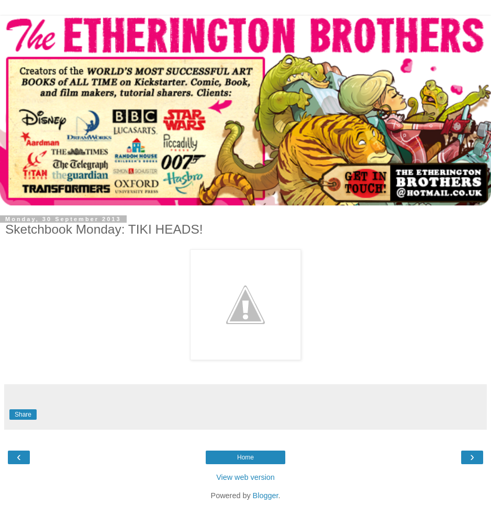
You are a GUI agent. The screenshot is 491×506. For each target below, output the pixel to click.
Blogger (265, 495)
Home (245, 457)
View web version (245, 477)
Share (23, 414)
